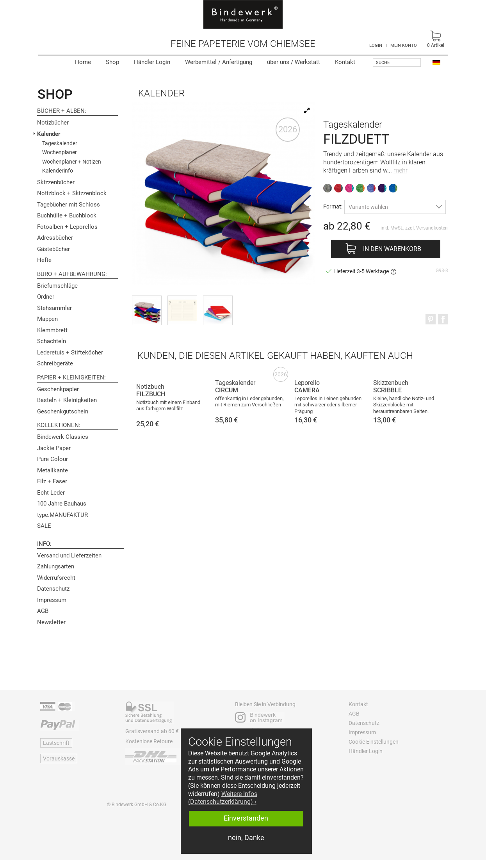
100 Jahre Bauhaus (61, 503)
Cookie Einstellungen (374, 741)
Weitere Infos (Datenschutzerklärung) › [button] (222, 798)
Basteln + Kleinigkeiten (67, 400)
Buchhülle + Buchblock (66, 215)
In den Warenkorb (392, 249)
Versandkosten (432, 228)
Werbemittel (218, 62)
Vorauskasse (59, 758)
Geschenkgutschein (62, 411)
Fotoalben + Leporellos (67, 226)
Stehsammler (54, 308)
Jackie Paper (54, 448)
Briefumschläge (57, 285)
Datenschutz (53, 588)
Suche (383, 63)
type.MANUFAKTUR (62, 514)
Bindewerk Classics (62, 436)
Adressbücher (55, 237)
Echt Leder (51, 492)
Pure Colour (52, 459)
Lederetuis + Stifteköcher (70, 352)
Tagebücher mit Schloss (68, 204)
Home (83, 62)
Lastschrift (56, 743)
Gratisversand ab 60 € (152, 731)
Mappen (47, 318)
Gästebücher (53, 249)
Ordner (45, 296)
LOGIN (375, 45)
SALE (44, 525)
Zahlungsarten (55, 566)
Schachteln (51, 341)
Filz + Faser (52, 481)
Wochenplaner (59, 152)
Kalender (48, 133)
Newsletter (51, 622)
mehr (400, 170)
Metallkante (52, 470)
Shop (112, 62)
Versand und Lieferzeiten (69, 555)
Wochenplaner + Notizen (71, 161)
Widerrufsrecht (56, 577)
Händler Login (152, 62)
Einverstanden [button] (246, 818)
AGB (42, 610)
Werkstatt (293, 62)
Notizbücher (53, 122)
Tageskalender (59, 143)
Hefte (44, 260)
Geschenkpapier (58, 389)
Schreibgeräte (55, 363)
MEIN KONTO (403, 45)
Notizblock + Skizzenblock (72, 193)
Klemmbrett (52, 330)
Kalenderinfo (57, 170)
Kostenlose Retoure (149, 741)
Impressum (51, 600)
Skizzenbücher (56, 182)
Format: (332, 206)
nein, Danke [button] (246, 838)
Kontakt (345, 62)
